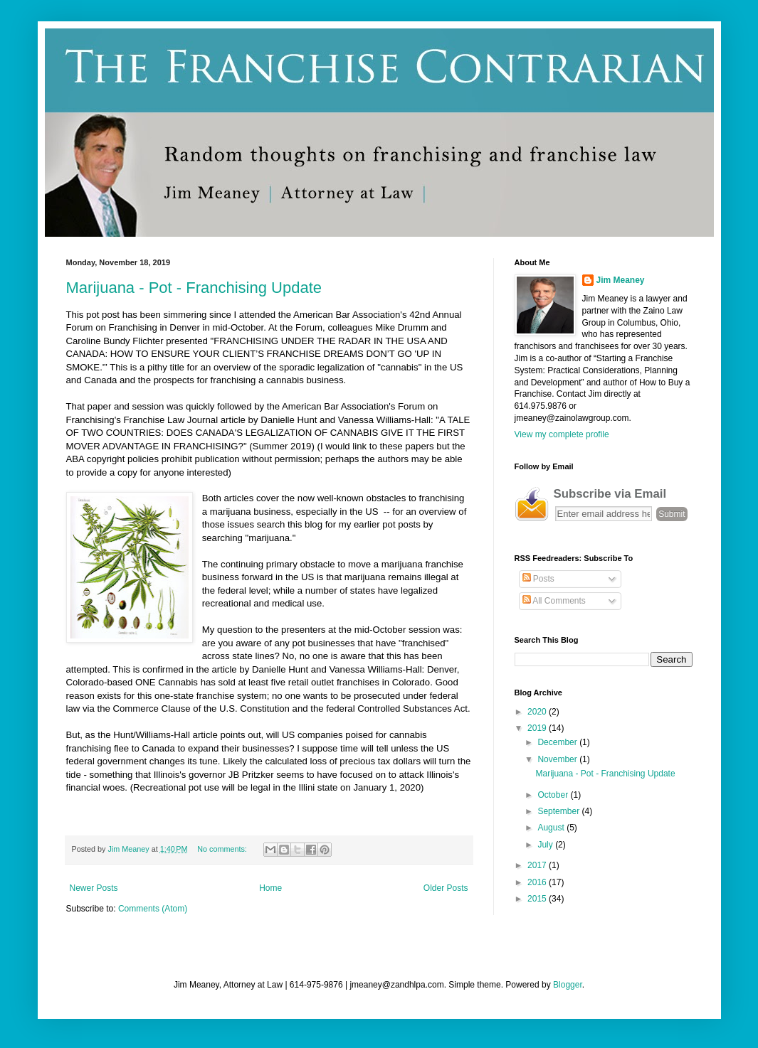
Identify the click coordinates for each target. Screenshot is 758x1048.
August (552, 828)
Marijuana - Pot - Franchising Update (194, 287)
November (558, 759)
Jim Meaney (620, 280)
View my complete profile (562, 434)
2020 (538, 712)
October (553, 795)
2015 (538, 899)
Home (270, 888)
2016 (538, 882)
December (558, 742)
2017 (538, 865)
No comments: (223, 849)
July (546, 845)
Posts (538, 579)
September (559, 811)
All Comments (554, 601)
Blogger (567, 985)
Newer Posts (94, 888)
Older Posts (445, 888)
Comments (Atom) (152, 909)
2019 (538, 728)
